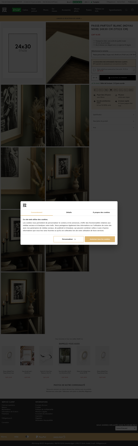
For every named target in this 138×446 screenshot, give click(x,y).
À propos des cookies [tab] (101, 212)
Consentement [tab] (36, 212)
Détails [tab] (69, 212)
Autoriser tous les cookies (100, 239)
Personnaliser (68, 239)
